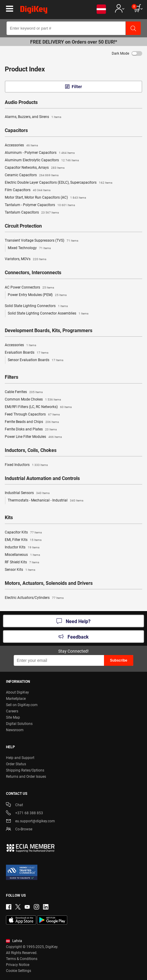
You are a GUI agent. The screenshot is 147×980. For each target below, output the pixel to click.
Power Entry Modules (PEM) (37, 295)
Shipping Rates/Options (25, 770)
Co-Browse (19, 829)
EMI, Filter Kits (23, 540)
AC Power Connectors (29, 287)
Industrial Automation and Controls (42, 478)
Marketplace (16, 699)
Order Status (16, 764)
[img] (33, 11)
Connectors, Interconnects (33, 272)
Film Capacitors (27, 190)
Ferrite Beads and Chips (32, 422)
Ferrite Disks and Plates (31, 429)
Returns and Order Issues (26, 777)
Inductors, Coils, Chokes (30, 450)
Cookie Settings (18, 971)
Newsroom (15, 730)
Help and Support (20, 758)
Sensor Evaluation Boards (35, 360)
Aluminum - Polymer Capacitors (40, 153)
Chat (14, 805)
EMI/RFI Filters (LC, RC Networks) (38, 407)
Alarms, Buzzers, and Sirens (33, 117)
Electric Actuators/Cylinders (34, 598)
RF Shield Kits (22, 562)
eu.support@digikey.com (30, 821)
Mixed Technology (29, 248)
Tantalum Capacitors (32, 212)
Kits (9, 517)
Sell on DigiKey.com (22, 705)
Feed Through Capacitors (32, 414)
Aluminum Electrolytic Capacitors (42, 160)
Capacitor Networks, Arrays (35, 167)
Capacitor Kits (23, 532)
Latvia (14, 941)
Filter (77, 86)
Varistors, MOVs (25, 259)
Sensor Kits (20, 569)
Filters (11, 377)
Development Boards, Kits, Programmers (48, 330)
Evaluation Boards (26, 352)
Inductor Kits (22, 547)
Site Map (13, 717)
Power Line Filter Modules (33, 437)
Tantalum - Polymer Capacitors (40, 205)
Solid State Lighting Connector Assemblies (48, 313)
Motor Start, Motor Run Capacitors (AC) (45, 197)
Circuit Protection (23, 226)
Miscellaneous (22, 555)
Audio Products (21, 102)
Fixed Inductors (26, 465)
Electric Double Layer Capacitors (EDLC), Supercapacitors (58, 182)
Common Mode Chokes (33, 399)
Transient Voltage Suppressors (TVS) (41, 240)
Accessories (21, 145)
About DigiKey (17, 692)
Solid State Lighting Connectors (36, 306)
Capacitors (16, 130)
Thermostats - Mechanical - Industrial (45, 500)
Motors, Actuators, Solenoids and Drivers (49, 583)
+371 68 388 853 (24, 813)
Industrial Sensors (27, 493)
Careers (12, 711)
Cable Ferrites (24, 392)
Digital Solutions (19, 724)
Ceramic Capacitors (32, 175)
